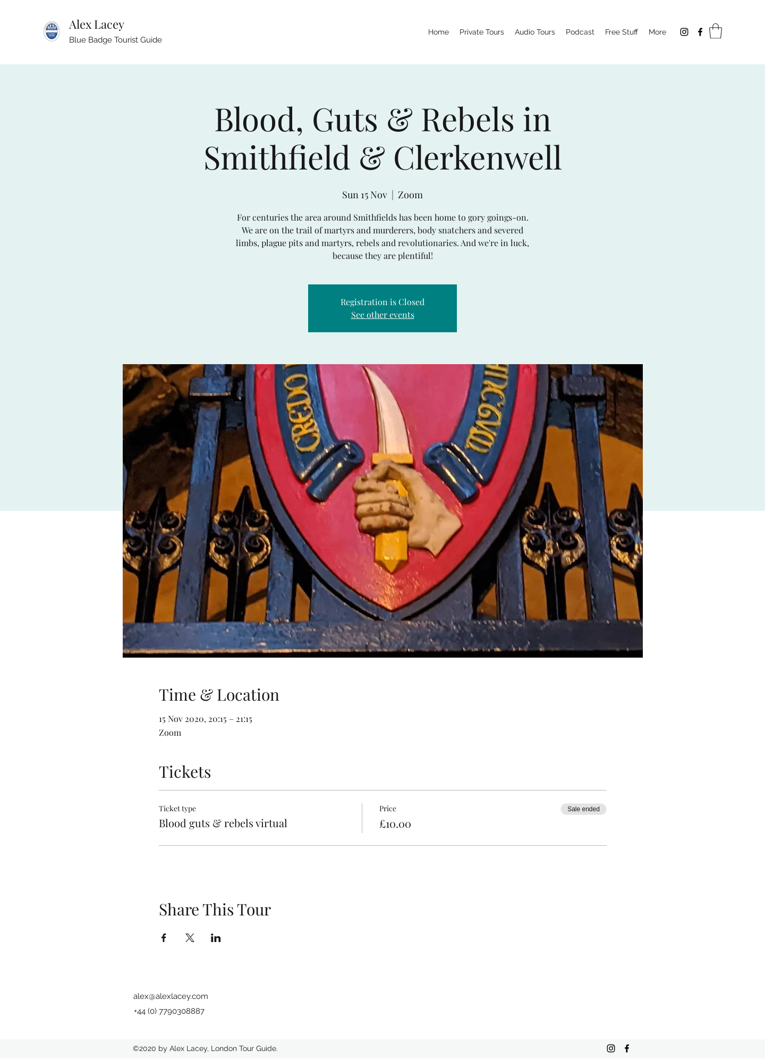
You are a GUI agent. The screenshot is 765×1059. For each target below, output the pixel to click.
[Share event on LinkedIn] (216, 938)
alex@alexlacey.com (170, 996)
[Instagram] (684, 32)
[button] (715, 31)
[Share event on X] (190, 938)
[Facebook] (700, 32)
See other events (382, 314)
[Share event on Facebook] (164, 938)
